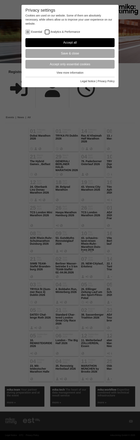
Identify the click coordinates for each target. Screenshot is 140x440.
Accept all (70, 42)
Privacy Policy (106, 81)
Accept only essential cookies (70, 64)
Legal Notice (88, 81)
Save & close (70, 53)
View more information (69, 72)
